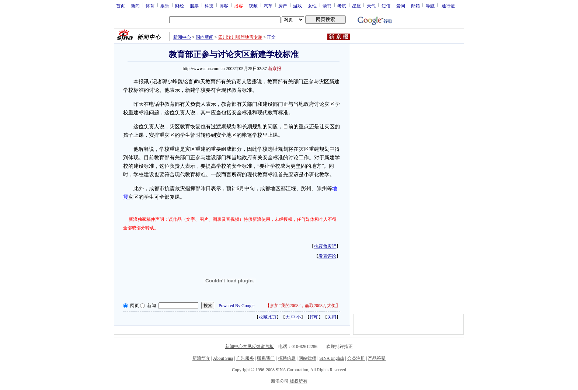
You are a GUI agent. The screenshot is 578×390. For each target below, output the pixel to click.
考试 (341, 5)
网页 (134, 305)
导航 (430, 5)
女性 (312, 5)
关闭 (331, 317)
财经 (179, 5)
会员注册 (356, 358)
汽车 (268, 5)
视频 (253, 5)
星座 (356, 5)
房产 (282, 5)
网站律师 (307, 358)
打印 (314, 317)
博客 (223, 5)
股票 (194, 5)
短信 (386, 5)
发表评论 (327, 256)
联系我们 (266, 358)
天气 (371, 5)
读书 (327, 5)
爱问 (400, 5)
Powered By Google (236, 305)
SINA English (331, 358)
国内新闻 (204, 37)
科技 (209, 5)
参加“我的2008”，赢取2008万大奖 (303, 305)
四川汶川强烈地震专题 (240, 37)
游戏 (297, 5)
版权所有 (298, 381)
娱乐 (164, 5)
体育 (150, 5)
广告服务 (245, 358)
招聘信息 (287, 358)
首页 (120, 5)
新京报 (274, 68)
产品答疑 (377, 358)
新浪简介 (201, 358)
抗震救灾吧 (325, 246)
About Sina (223, 358)
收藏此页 (267, 317)
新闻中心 (182, 37)
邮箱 (415, 5)
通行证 (448, 5)
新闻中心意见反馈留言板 (249, 346)
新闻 (135, 5)
